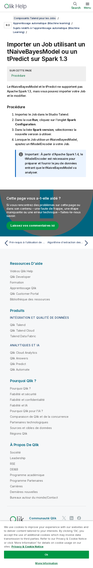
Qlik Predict (18, 364)
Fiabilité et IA (19, 405)
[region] (46, 544)
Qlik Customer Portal (24, 293)
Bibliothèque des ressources (30, 299)
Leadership (18, 458)
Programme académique (27, 475)
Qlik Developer (20, 276)
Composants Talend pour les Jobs (34, 18)
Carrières (16, 486)
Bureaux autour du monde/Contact (34, 497)
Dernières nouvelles (24, 492)
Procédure (18, 75)
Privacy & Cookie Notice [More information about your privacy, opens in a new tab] (27, 546)
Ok (46, 554)
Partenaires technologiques (29, 422)
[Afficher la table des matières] (8, 18)
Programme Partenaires (26, 480)
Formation (17, 282)
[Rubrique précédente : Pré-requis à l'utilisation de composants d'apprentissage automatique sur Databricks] (24, 243)
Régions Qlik (18, 433)
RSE (12, 463)
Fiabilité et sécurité (23, 394)
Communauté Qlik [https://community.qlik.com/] (42, 518)
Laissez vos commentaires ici (32, 225)
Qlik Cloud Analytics (23, 352)
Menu (87, 7)
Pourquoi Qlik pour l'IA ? (26, 411)
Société (15, 452)
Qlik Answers (19, 358)
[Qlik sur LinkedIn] (71, 518)
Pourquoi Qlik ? (20, 388)
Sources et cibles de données (31, 428)
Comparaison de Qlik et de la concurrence (39, 416)
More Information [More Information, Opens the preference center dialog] (46, 563)
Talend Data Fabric (23, 336)
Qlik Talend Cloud (22, 330)
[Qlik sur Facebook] (79, 518)
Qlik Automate (20, 369)
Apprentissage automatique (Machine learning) (41, 23)
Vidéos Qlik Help (21, 271)
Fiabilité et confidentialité (27, 399)
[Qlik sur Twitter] (64, 518)
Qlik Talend (18, 325)
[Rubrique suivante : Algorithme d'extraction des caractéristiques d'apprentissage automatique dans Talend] (68, 243)
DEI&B (14, 469)
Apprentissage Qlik (23, 288)
